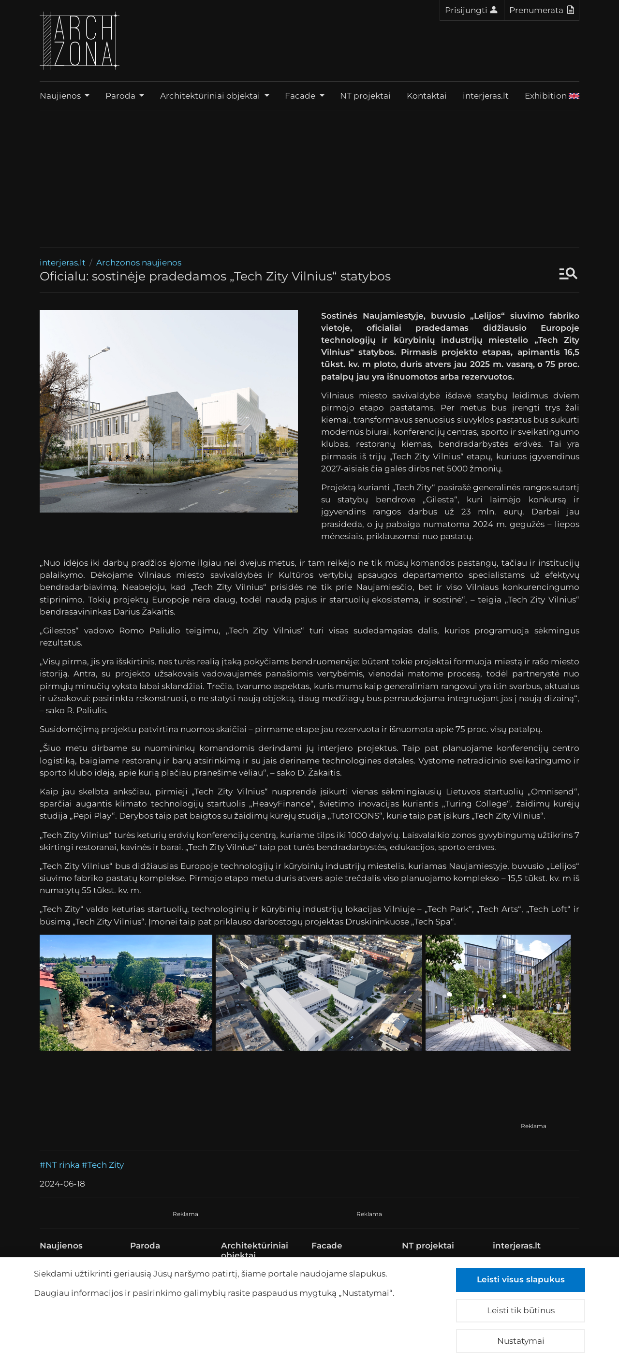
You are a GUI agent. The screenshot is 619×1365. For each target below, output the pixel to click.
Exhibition (552, 96)
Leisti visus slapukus (521, 1279)
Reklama (533, 1126)
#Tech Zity (103, 1165)
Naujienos (61, 1245)
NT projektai (365, 96)
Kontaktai (427, 96)
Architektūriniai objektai (254, 1250)
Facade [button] (301, 96)
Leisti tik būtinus (521, 1310)
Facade (326, 1245)
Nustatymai (521, 1341)
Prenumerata (541, 9)
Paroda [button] (121, 96)
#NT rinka (60, 1165)
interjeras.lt (486, 96)
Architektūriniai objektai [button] (211, 96)
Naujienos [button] (61, 96)
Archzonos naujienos (138, 262)
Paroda (145, 1245)
